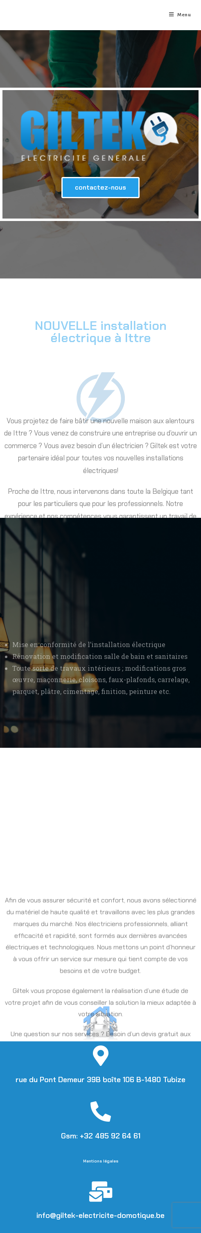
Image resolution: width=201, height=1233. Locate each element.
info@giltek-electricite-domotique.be (100, 1215)
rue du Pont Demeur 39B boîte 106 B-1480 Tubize (100, 1080)
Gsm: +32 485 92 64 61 (100, 1136)
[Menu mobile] (180, 15)
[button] (100, 187)
